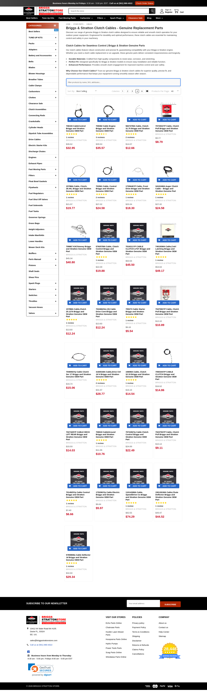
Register (166, 15)
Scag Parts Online (114, 656)
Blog (149, 23)
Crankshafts (43, 127)
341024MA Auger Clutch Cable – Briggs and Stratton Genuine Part (166, 194)
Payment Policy (139, 631)
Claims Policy (138, 653)
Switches (43, 301)
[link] (41, 674)
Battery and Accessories (43, 61)
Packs (43, 49)
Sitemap (162, 640)
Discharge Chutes (37, 157)
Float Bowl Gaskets (38, 187)
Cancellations (138, 658)
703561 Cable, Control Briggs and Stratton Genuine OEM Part (106, 194)
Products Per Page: (160, 96)
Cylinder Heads (36, 133)
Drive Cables (35, 145)
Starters (43, 295)
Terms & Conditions (140, 636)
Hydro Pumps (112, 648)
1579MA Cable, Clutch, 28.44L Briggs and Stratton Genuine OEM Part (78, 194)
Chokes (43, 103)
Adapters (43, 55)
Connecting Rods (37, 121)
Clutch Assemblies (37, 115)
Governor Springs (37, 223)
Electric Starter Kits (38, 151)
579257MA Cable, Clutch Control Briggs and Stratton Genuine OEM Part (107, 255)
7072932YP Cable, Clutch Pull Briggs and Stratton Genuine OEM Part (167, 134)
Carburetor (86, 23)
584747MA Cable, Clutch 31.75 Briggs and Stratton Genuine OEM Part (138, 134)
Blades (43, 73)
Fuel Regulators (36, 199)
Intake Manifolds (36, 241)
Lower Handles (36, 247)
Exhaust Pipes (35, 169)
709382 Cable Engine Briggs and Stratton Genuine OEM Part (106, 134)
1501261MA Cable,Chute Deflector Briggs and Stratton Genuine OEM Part (166, 501)
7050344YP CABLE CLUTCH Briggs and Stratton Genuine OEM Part (166, 381)
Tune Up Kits (48, 23)
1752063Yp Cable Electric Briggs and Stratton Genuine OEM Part (108, 500)
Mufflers (43, 259)
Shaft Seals (34, 277)
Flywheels (43, 193)
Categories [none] (35, 31)
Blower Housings (37, 79)
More (159, 23)
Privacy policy (138, 627)
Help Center (164, 636)
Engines (43, 163)
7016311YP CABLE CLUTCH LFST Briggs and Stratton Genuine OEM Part (138, 255)
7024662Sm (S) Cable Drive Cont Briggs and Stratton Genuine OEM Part (106, 318)
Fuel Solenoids (36, 211)
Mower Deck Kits (36, 253)
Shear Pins (34, 283)
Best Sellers (32, 23)
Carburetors (43, 97)
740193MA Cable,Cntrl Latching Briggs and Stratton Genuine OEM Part (166, 255)
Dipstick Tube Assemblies (41, 139)
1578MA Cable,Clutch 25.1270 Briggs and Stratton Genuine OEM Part (76, 318)
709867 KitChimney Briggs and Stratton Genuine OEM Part (78, 254)
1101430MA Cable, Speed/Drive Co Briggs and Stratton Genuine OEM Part (138, 501)
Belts (43, 67)
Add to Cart (80, 125)
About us (162, 627)
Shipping (136, 640)
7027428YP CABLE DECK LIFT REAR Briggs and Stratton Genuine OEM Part (78, 441)
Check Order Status (144, 3)
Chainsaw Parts (113, 631)
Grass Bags (34, 229)
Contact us (163, 631)
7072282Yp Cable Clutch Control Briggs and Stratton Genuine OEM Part (137, 441)
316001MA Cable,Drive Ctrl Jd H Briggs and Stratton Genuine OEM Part (108, 379)
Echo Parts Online (114, 627)
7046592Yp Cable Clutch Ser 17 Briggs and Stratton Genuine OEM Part (78, 379)
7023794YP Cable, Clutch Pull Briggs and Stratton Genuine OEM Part (167, 440)
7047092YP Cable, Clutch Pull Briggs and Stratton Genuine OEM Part (167, 317)
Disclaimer (136, 645)
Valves (43, 319)
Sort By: (71, 96)
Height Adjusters (36, 235)
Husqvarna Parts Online (116, 643)
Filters (101, 23)
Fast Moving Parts (67, 23)
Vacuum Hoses (36, 313)
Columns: (116, 96)
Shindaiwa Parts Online (116, 661)
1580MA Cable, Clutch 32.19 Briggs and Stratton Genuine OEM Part (138, 379)
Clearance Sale (135, 23)
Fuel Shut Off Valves (38, 205)
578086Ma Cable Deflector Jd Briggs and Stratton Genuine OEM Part (78, 563)
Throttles (43, 307)
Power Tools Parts (114, 652)
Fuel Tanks (34, 217)
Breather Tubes (36, 85)
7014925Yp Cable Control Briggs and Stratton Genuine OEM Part (78, 500)
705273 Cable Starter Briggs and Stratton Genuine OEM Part (135, 317)
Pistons (43, 271)
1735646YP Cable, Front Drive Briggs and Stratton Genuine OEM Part (138, 194)
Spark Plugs (117, 23)
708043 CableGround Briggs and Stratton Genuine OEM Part (106, 440)
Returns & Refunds (140, 649)
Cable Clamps (35, 91)
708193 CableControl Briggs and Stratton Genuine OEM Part (76, 134)
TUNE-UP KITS (43, 43)
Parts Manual (43, 265)
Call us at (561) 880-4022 (120, 3)
